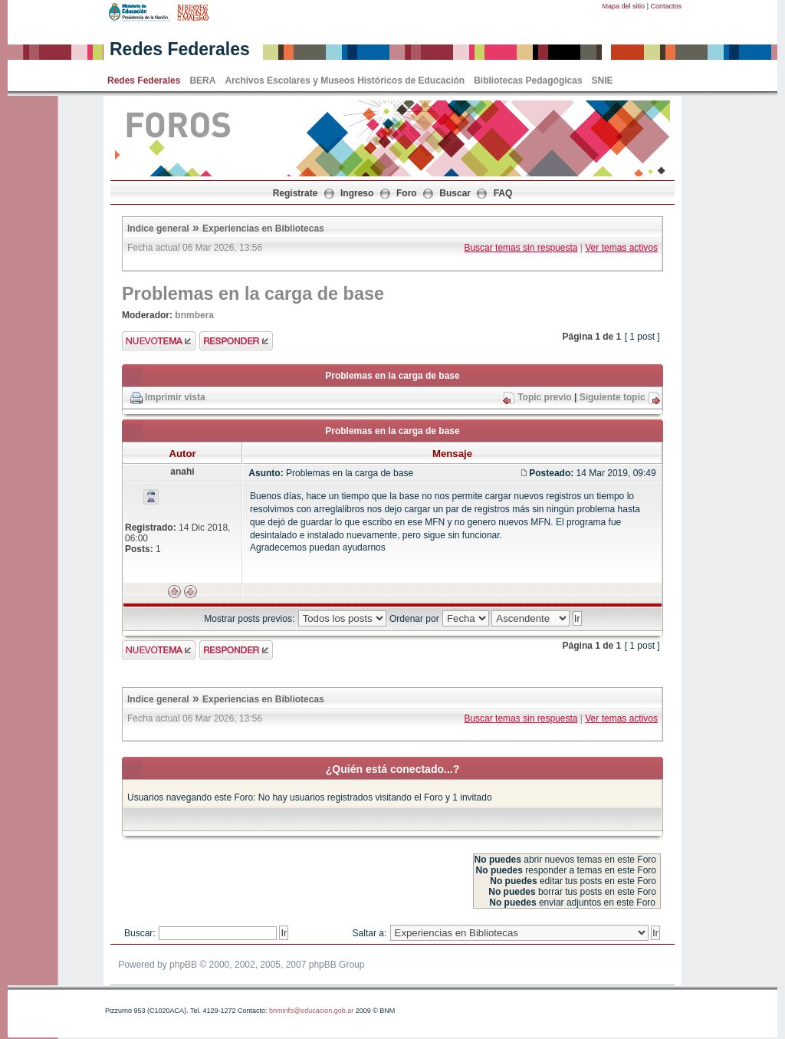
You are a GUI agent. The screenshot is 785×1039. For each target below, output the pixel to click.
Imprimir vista (175, 397)
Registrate (295, 193)
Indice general (158, 228)
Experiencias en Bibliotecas (263, 228)
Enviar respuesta (236, 340)
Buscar (455, 193)
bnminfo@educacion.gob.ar (311, 1010)
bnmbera (194, 315)
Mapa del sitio (624, 6)
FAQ (503, 193)
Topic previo (544, 397)
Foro (406, 193)
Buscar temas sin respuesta (520, 247)
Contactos (666, 6)
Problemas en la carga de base (253, 294)
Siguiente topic (612, 397)
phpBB (183, 964)
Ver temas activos (621, 247)
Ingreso (356, 193)
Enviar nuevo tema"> (158, 340)
